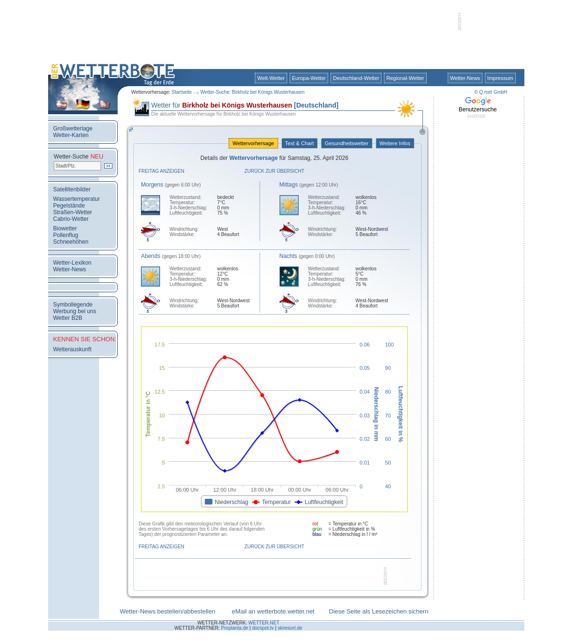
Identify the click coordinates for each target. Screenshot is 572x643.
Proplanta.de (234, 628)
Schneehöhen (71, 241)
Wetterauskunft (72, 349)
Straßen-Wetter (72, 212)
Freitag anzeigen (161, 171)
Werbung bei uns (75, 311)
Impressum (500, 78)
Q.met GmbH (493, 92)
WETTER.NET (264, 622)
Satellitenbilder (72, 189)
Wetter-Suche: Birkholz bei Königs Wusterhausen (253, 92)
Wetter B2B (67, 318)
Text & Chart (299, 143)
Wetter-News (465, 78)
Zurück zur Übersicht (274, 171)
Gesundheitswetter (346, 143)
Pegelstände (69, 205)
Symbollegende (73, 304)
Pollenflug (66, 235)
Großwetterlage (73, 128)
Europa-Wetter (309, 78)
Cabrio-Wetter (71, 219)
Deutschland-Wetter (356, 78)
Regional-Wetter (405, 78)
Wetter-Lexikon (72, 262)
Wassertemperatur (76, 199)
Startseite (181, 92)
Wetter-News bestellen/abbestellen (168, 611)
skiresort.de (290, 628)
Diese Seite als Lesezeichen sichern (379, 611)
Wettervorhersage (253, 143)
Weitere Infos (395, 143)
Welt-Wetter (271, 78)
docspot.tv (263, 628)
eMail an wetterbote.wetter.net (273, 611)
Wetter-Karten (71, 135)
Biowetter (65, 228)
